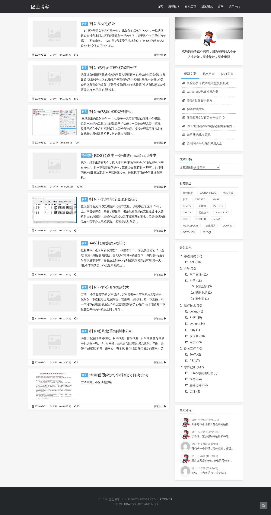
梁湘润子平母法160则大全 (202, 143)
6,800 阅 (65, 406)
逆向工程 (190, 6)
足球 (193, 391)
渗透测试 (207, 6)
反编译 (217, 219)
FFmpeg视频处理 (201, 373)
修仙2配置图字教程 (197, 100)
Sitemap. (166, 499)
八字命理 (196, 274)
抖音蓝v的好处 (102, 23)
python (218, 206)
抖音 (85, 23)
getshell (189, 232)
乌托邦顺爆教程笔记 (107, 243)
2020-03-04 (39, 362)
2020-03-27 (39, 186)
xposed (200, 199)
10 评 (54, 142)
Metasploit (190, 225)
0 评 (53, 55)
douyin (227, 225)
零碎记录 (87, 155)
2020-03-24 (39, 274)
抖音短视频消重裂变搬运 (111, 111)
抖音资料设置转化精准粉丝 (113, 67)
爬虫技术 (204, 212)
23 (79, 186)
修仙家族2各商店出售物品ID (203, 117)
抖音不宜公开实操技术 (109, 287)
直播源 (202, 206)
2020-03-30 (39, 142)
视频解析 (188, 192)
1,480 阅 (65, 362)
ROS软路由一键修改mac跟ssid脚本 (125, 155)
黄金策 (199, 298)
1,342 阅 (65, 98)
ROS (185, 219)
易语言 (194, 336)
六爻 (193, 280)
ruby (192, 330)
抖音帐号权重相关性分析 (111, 331)
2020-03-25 (39, 230)
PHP (193, 317)
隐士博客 (40, 6)
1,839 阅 (65, 230)
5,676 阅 (66, 142)
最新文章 (190, 73)
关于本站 (234, 6)
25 (76, 406)
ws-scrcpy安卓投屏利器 (200, 91)
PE (191, 360)
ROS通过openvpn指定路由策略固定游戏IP (209, 126)
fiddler (201, 219)
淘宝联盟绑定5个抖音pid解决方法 (118, 375)
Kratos (130, 504)
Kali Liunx (222, 212)
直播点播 (196, 385)
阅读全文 (160, 55)
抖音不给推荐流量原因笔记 (113, 199)
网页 (193, 342)
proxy (187, 212)
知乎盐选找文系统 (196, 134)
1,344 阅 (65, 274)
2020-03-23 (39, 318)
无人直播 (228, 192)
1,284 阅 (65, 55)
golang (194, 311)
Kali (192, 262)
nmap (216, 199)
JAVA (193, 354)
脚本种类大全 (193, 109)
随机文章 (227, 74)
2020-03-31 (39, 55)
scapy (187, 206)
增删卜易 (201, 292)
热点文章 (209, 74)
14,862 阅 (67, 186)
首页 (160, 6)
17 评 (54, 186)
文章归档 (186, 167)
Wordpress (208, 192)
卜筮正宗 (201, 286)
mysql (207, 232)
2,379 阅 (65, 318)
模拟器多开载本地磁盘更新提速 (205, 83)
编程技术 (174, 6)
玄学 (221, 6)
